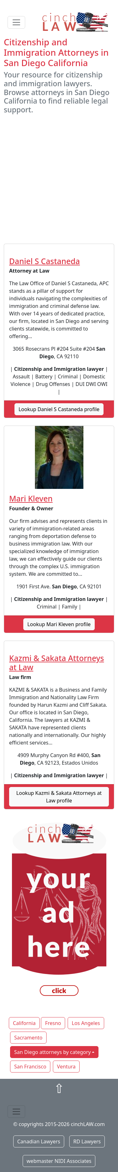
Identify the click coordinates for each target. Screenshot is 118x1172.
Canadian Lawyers (38, 1141)
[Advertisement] (59, 179)
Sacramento (28, 1037)
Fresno (53, 1023)
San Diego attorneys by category (52, 1052)
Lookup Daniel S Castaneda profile (59, 409)
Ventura (66, 1066)
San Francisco (30, 1066)
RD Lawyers (87, 1141)
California (24, 1023)
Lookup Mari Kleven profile (59, 624)
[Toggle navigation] (16, 22)
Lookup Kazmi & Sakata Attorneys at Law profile (59, 797)
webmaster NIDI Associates (59, 1161)
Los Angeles (86, 1023)
